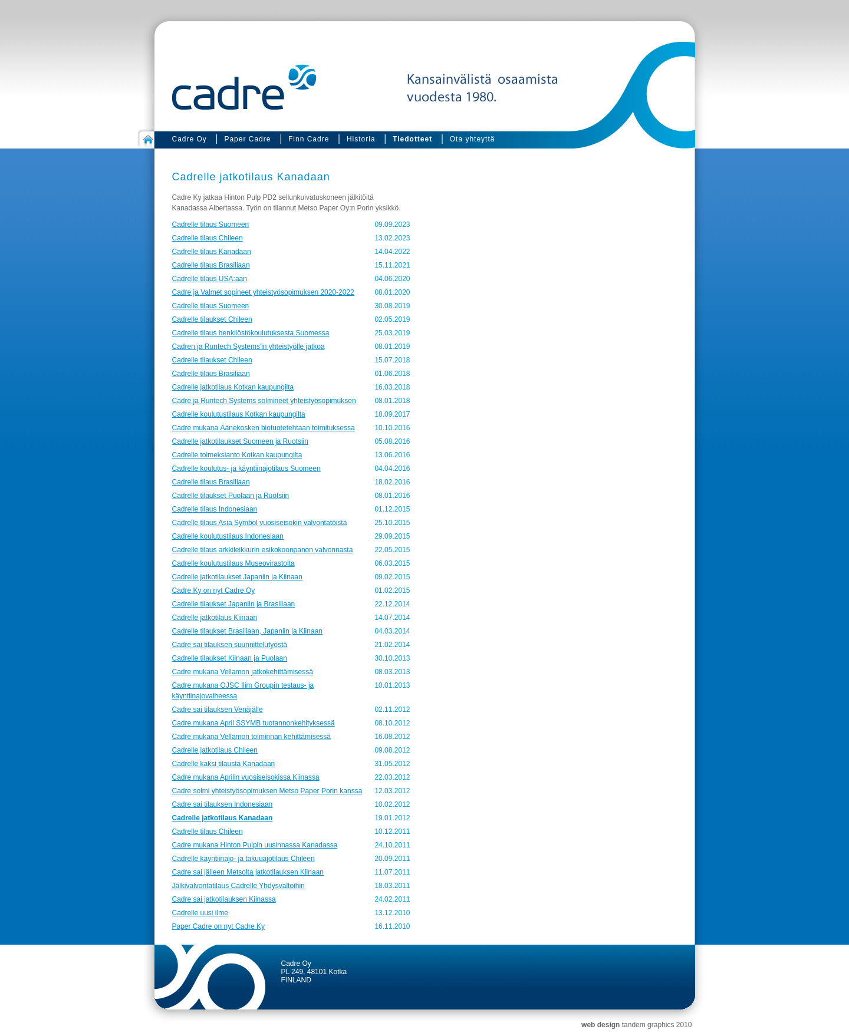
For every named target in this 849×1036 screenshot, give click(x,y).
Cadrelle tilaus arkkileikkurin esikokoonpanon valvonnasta (262, 550)
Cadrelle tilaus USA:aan (209, 279)
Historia (361, 139)
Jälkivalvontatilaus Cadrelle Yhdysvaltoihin (238, 886)
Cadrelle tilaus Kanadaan (211, 252)
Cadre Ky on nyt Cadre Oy (213, 590)
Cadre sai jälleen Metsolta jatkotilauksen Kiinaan (248, 872)
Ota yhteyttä (472, 139)
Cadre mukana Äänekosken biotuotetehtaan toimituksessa (263, 428)
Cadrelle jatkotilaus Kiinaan (215, 617)
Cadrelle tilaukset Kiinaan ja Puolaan (229, 658)
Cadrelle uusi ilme (200, 913)
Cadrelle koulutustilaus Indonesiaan (228, 536)
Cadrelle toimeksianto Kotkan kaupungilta (237, 455)
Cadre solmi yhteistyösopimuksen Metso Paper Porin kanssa (267, 791)
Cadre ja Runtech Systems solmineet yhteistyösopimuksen (264, 401)
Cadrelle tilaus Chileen (207, 238)
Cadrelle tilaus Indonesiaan (215, 509)
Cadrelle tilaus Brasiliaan (211, 265)
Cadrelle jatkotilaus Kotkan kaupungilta (233, 387)
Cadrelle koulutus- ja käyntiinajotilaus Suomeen (246, 468)
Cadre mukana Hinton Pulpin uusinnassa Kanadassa (255, 845)
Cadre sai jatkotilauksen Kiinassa (224, 899)
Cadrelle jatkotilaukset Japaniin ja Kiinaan (237, 577)
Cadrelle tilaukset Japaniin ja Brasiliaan (233, 604)
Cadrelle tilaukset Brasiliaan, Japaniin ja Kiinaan (247, 631)
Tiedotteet (412, 139)
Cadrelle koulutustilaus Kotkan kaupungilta (238, 414)
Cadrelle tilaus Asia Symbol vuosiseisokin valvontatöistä (259, 523)
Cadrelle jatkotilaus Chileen (215, 750)
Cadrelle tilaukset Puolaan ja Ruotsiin (230, 495)
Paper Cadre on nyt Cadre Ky (218, 926)
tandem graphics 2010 (657, 1025)
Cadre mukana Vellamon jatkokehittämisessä (242, 672)
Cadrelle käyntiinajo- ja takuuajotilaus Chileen (243, 858)
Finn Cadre (308, 139)
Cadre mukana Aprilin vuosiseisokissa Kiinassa (246, 777)
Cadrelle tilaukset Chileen (212, 319)
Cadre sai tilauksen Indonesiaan (222, 804)
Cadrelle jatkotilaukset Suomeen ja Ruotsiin (240, 441)
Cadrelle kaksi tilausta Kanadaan (223, 764)
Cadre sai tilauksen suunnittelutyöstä (229, 645)
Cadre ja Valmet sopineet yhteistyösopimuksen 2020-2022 (263, 292)
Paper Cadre (247, 139)
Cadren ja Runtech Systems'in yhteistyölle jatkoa (248, 346)
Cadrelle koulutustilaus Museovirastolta (233, 563)
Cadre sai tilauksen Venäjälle (217, 709)
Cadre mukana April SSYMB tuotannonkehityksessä (253, 723)
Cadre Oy (189, 139)
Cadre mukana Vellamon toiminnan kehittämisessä (251, 737)
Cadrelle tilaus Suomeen (210, 224)
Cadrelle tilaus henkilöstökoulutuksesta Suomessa (251, 333)
